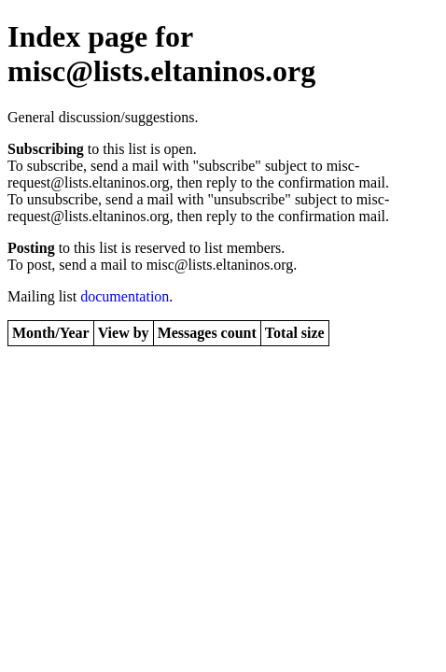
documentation (124, 296)
